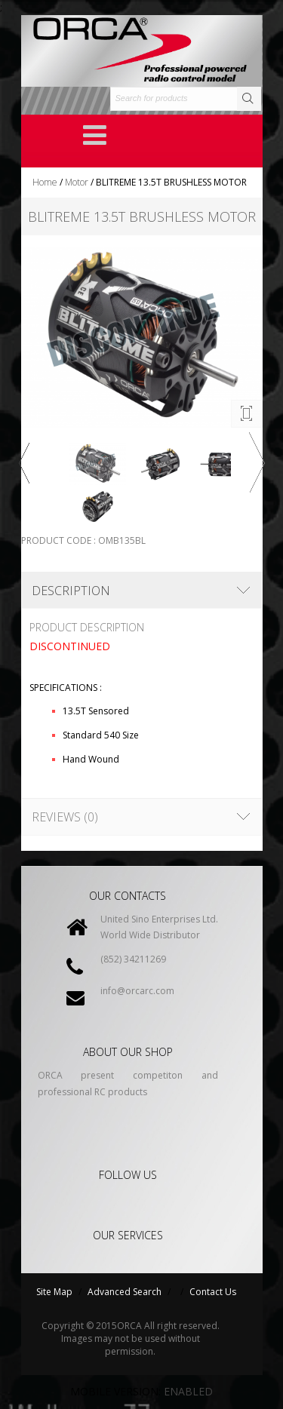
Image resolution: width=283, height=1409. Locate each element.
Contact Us (212, 1291)
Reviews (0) (65, 817)
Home (44, 182)
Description (71, 590)
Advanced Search (124, 1291)
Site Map (54, 1291)
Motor (76, 182)
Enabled (188, 1391)
